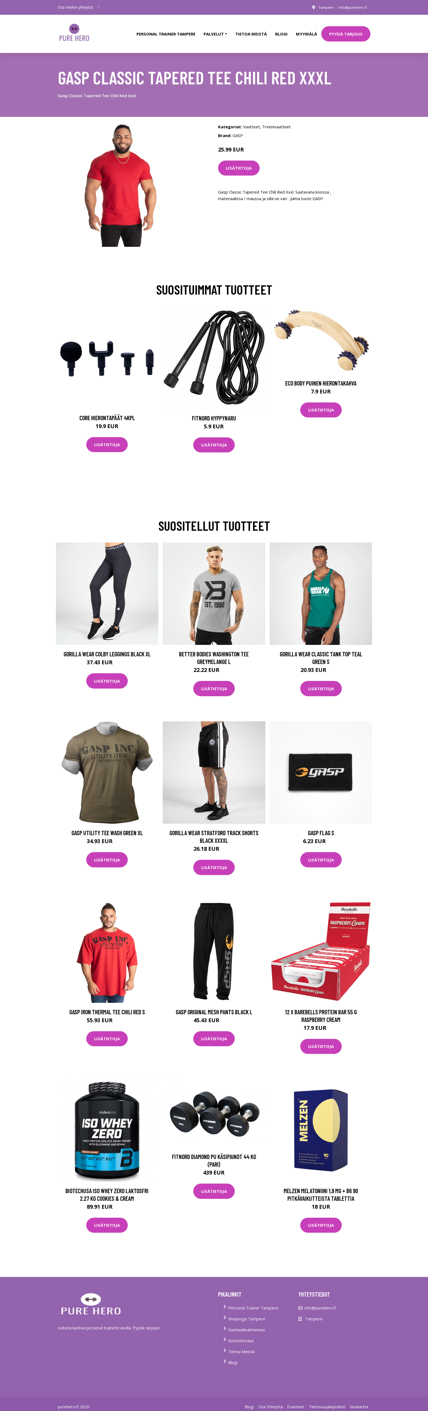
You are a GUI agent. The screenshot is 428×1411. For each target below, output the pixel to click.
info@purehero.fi (351, 7)
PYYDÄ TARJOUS (345, 31)
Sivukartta (359, 1401)
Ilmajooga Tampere (246, 1313)
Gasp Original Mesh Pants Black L (214, 1006)
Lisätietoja (239, 162)
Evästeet (295, 1401)
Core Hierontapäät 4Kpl (107, 412)
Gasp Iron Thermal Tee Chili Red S (107, 1006)
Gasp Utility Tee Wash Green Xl (107, 827)
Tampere (323, 7)
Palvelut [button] (214, 31)
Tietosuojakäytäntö (327, 1401)
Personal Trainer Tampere (253, 1302)
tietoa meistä (251, 31)
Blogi (281, 31)
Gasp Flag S (321, 827)
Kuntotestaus (241, 1335)
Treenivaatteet (276, 121)
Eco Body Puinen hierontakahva (320, 377)
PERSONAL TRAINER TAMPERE (165, 31)
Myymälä (306, 31)
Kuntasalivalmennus (246, 1324)
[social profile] (99, 7)
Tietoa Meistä (241, 1346)
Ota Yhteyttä (270, 1401)
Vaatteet (251, 121)
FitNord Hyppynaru (214, 412)
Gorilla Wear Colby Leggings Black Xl (107, 648)
